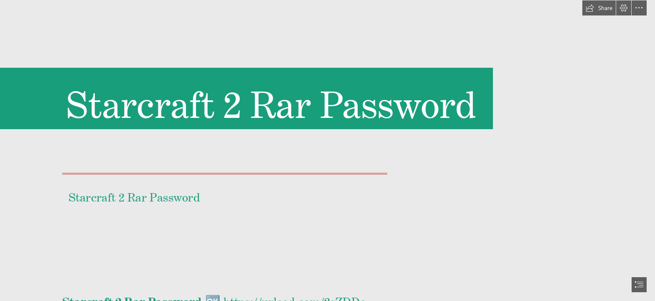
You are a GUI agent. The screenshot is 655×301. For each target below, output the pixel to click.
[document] (327, 150)
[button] (599, 7)
